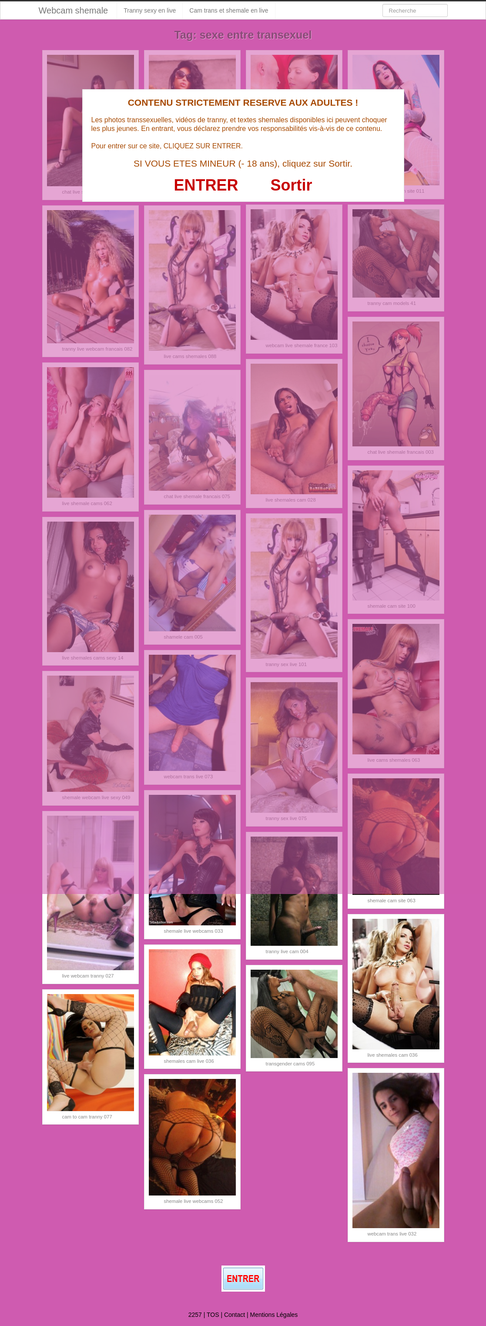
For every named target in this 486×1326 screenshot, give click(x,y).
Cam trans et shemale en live (228, 10)
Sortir (291, 185)
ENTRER (206, 185)
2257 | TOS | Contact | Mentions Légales (243, 1314)
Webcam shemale (73, 10)
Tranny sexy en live (150, 10)
